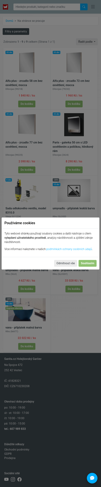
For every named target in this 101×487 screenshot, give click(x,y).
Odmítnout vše (65, 263)
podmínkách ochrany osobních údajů (69, 249)
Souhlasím (87, 263)
